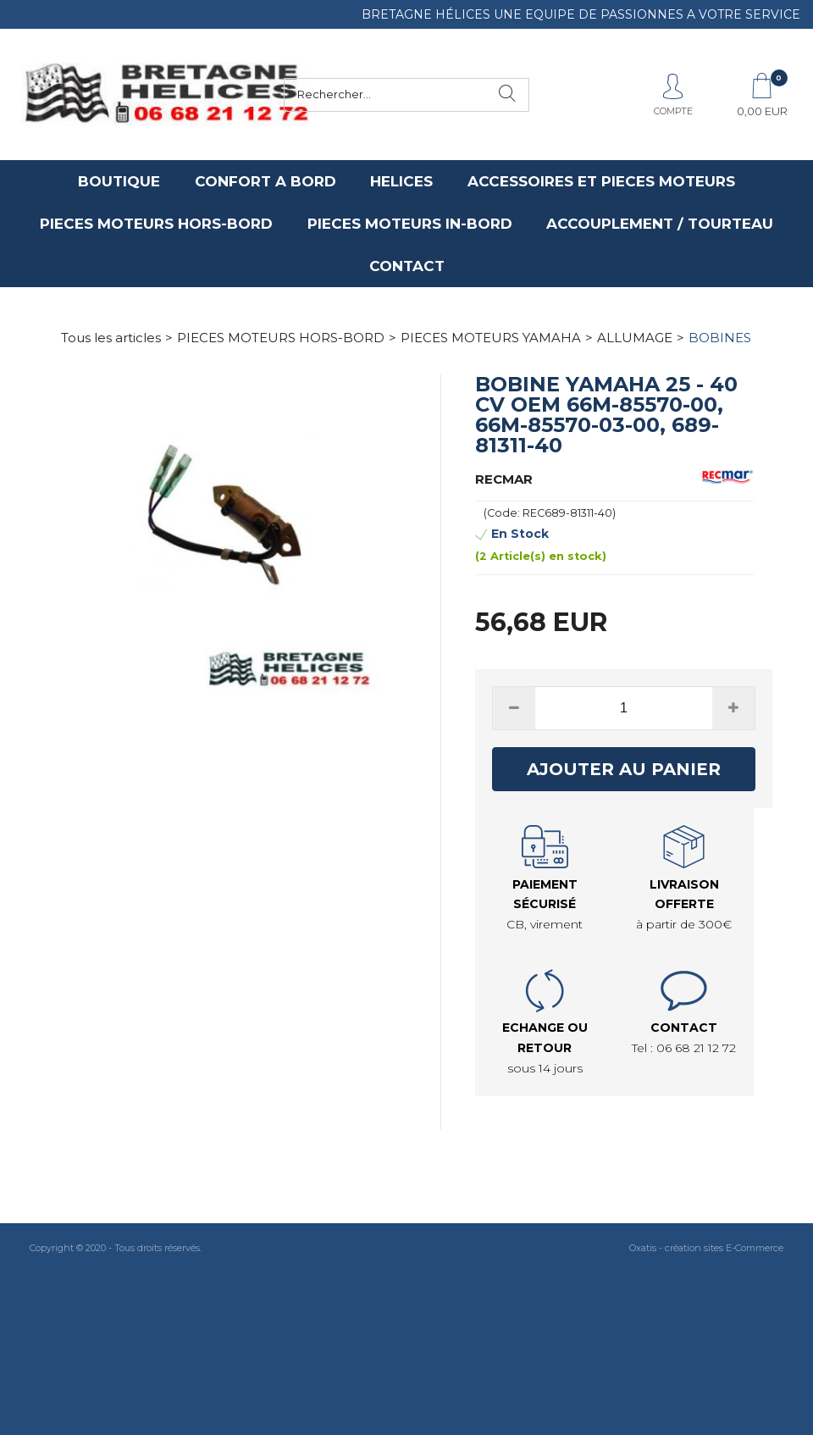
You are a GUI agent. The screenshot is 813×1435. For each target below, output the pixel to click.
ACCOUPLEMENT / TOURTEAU (659, 223)
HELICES (401, 181)
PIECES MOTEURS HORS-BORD (156, 223)
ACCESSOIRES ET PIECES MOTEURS (601, 181)
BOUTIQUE (119, 181)
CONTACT (407, 266)
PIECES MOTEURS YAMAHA (491, 338)
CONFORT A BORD (265, 181)
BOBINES (720, 338)
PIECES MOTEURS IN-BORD (409, 223)
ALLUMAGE (634, 338)
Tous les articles (111, 338)
